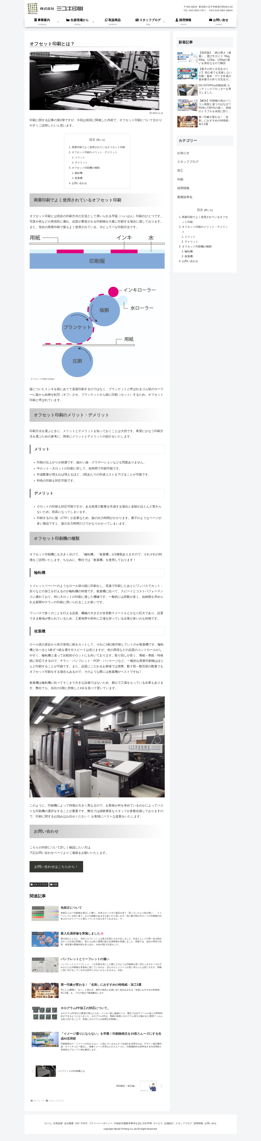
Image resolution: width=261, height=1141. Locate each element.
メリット (78, 158)
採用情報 (207, 1130)
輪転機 (77, 174)
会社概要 (62, 1130)
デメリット (80, 163)
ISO (72, 1130)
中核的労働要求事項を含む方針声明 (134, 1130)
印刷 (53, 887)
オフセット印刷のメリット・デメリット (94, 152)
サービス (161, 1130)
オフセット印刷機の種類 (85, 169)
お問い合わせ (78, 185)
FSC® (81, 1130)
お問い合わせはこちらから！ (56, 869)
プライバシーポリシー (99, 1130)
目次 (92, 139)
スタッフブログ (39, 887)
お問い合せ (221, 1130)
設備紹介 (174, 1130)
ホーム (37, 1130)
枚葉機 (77, 180)
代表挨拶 (49, 1130)
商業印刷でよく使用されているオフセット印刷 (98, 147)
